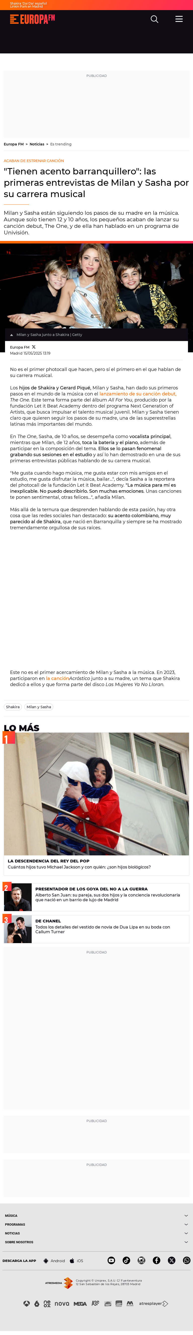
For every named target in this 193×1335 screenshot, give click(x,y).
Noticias (37, 144)
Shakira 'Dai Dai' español (28, 3)
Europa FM (14, 144)
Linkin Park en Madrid (26, 6)
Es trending (61, 144)
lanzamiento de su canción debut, (138, 394)
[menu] (179, 18)
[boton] (142, 1216)
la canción (57, 678)
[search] (154, 19)
